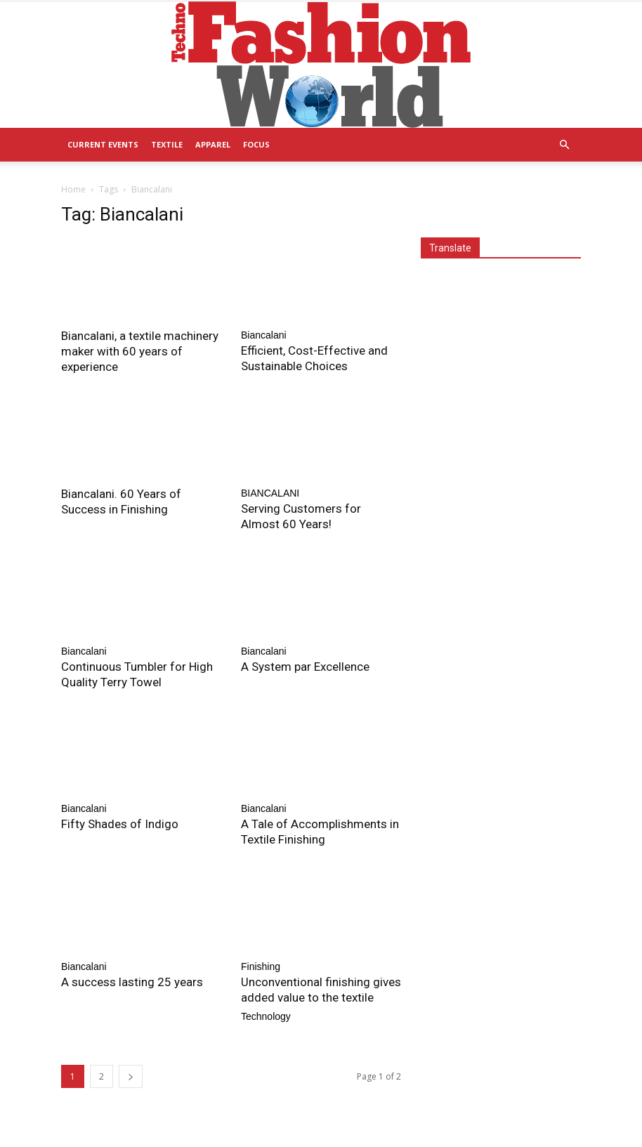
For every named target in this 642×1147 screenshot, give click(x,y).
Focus (256, 144)
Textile (167, 144)
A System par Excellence (305, 667)
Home (73, 189)
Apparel (212, 144)
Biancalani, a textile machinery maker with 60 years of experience (139, 351)
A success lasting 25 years (132, 982)
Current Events (102, 144)
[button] (564, 145)
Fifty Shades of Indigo (119, 824)
